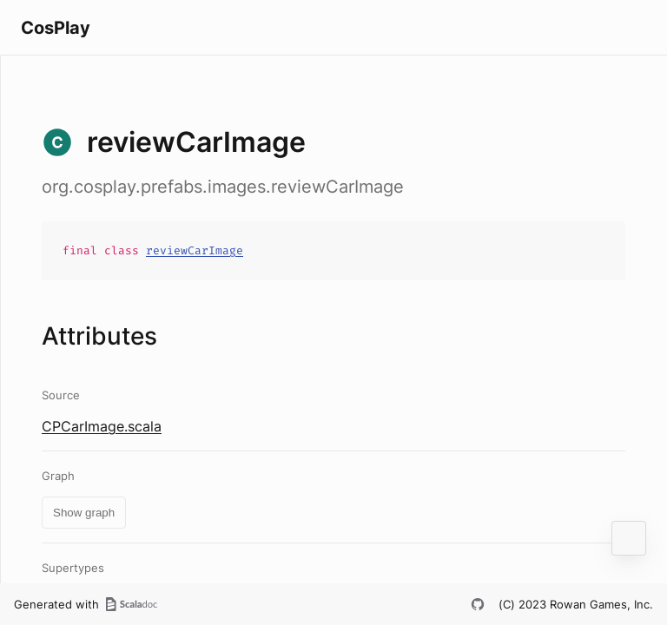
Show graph (84, 512)
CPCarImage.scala (102, 426)
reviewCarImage (194, 250)
